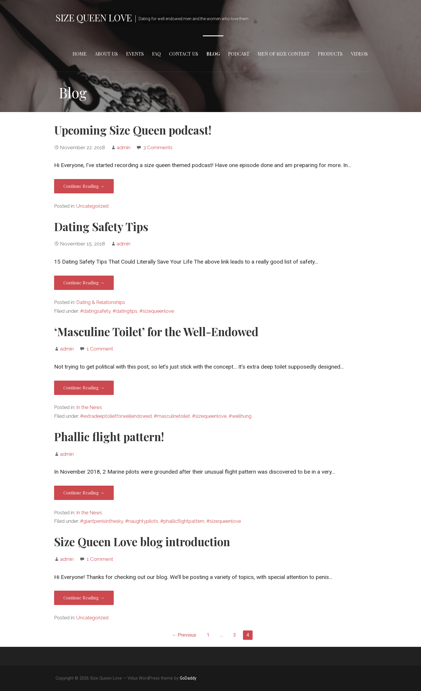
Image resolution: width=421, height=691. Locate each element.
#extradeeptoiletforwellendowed (116, 416)
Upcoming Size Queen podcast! (132, 129)
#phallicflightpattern (182, 521)
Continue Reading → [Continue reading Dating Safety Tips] (83, 283)
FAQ (156, 54)
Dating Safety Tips (101, 226)
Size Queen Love (94, 17)
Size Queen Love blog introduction (142, 541)
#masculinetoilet (172, 416)
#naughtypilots (141, 521)
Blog (213, 54)
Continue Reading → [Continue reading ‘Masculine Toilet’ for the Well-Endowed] (83, 388)
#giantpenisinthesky (101, 521)
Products (330, 54)
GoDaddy (188, 678)
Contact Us (183, 54)
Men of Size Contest (284, 54)
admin (123, 147)
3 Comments (157, 147)
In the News (89, 407)
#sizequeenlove (156, 311)
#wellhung (240, 416)
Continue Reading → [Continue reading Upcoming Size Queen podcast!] (83, 186)
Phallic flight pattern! (109, 436)
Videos (359, 54)
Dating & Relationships (100, 302)
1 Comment (100, 349)
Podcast (238, 54)
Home (80, 54)
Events (135, 54)
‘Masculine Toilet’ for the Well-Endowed (156, 331)
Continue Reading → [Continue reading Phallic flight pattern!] (83, 493)
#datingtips (125, 311)
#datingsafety (95, 311)
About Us (106, 54)
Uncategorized (92, 206)
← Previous (184, 635)
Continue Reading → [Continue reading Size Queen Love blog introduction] (83, 598)
